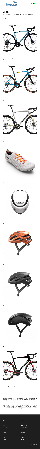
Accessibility (5, 427)
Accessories (4, 179)
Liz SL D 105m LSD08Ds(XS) (8, 58)
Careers (4, 425)
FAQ (21, 434)
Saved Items (23, 423)
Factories (4, 423)
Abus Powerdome (6, 304)
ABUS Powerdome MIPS (7, 263)
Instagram (4, 435)
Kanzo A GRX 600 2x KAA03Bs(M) (9, 99)
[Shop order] (32, 18)
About (4, 420)
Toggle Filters (6, 18)
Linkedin (4, 437)
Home (4, 8)
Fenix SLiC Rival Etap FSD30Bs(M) (9, 140)
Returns (22, 439)
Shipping (22, 437)
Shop (6, 8)
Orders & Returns (24, 425)
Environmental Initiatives (7, 422)
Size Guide (23, 435)
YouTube (4, 439)
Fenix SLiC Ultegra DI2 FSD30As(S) (9, 386)
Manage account (24, 422)
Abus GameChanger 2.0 (7, 345)
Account (22, 420)
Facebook (4, 432)
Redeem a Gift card (24, 427)
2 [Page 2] (19, 392)
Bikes (3, 56)
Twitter (4, 434)
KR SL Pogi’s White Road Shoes (8, 181)
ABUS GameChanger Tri (7, 222)
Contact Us (23, 432)
